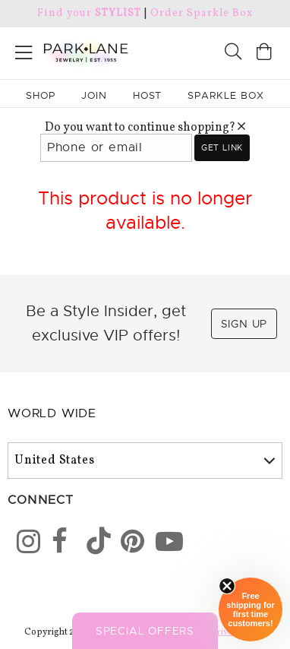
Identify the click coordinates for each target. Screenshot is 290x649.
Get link (222, 147)
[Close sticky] (227, 586)
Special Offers (145, 631)
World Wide (52, 413)
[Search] (233, 53)
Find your (89, 13)
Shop (40, 95)
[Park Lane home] (72, 51)
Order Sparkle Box (201, 13)
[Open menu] (24, 50)
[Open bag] (264, 53)
